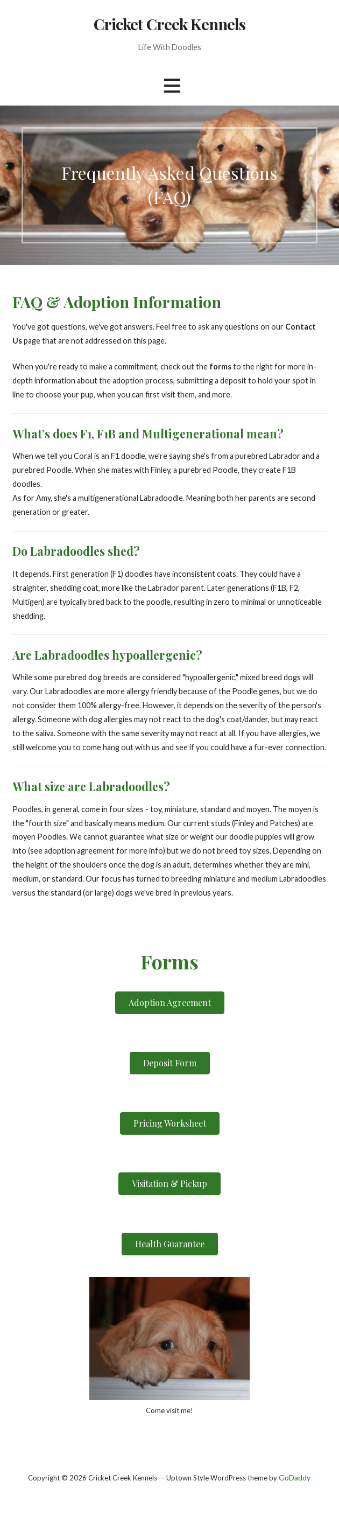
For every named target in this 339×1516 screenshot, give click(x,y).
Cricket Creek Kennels (170, 23)
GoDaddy (294, 1477)
